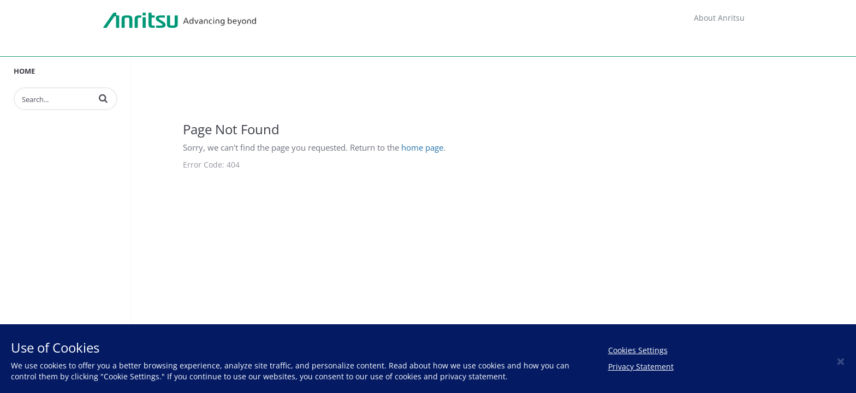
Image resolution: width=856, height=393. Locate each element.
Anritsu (179, 21)
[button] (103, 98)
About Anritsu (719, 18)
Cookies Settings (638, 350)
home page (422, 147)
